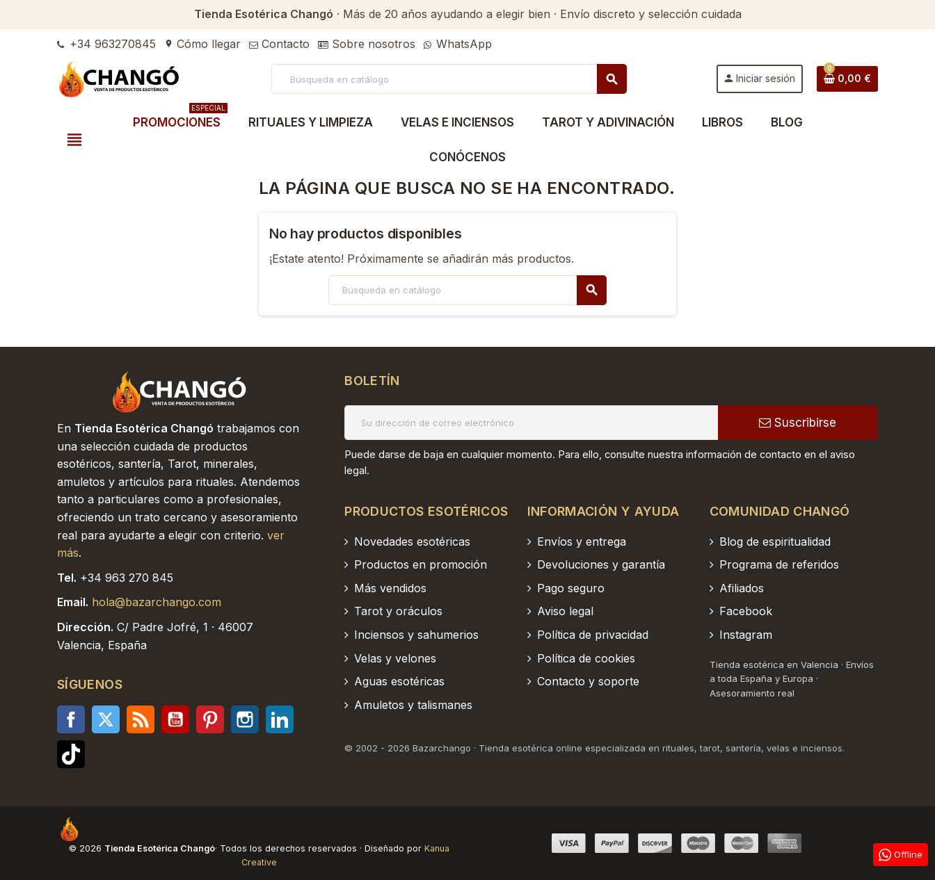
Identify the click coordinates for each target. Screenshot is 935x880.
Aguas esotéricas (399, 681)
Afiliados (741, 588)
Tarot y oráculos (398, 611)
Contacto (279, 44)
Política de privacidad (592, 635)
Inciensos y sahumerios (416, 635)
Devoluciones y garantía (601, 564)
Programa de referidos (779, 564)
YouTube (175, 719)
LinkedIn (280, 719)
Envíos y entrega (581, 541)
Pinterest (210, 719)
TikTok (71, 754)
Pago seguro (571, 588)
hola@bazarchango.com (156, 602)
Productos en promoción (420, 564)
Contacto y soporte (588, 681)
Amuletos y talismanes (413, 705)
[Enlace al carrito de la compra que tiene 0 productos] (847, 78)
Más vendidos (390, 588)
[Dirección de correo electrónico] (531, 422)
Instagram (245, 719)
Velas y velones (395, 658)
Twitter (106, 719)
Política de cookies (586, 658)
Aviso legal (565, 611)
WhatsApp (458, 44)
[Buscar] (448, 79)
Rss (140, 719)
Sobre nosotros (366, 44)
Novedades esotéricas (412, 541)
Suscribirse (797, 423)
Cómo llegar (202, 44)
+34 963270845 (106, 44)
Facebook (71, 719)
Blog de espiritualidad (775, 541)
